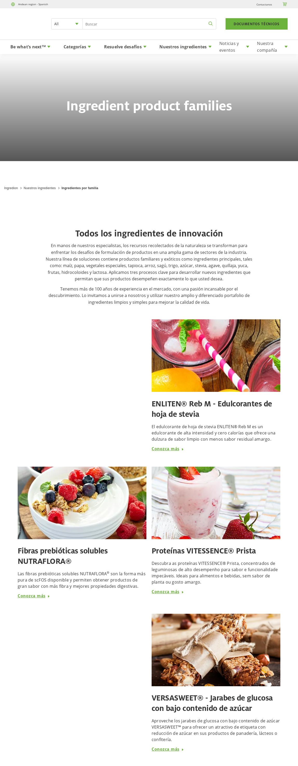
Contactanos (264, 4)
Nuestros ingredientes (40, 188)
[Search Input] (149, 24)
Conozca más (168, 449)
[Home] (24, 30)
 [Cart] (285, 4)
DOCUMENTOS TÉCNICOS (257, 24)
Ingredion (11, 188)
